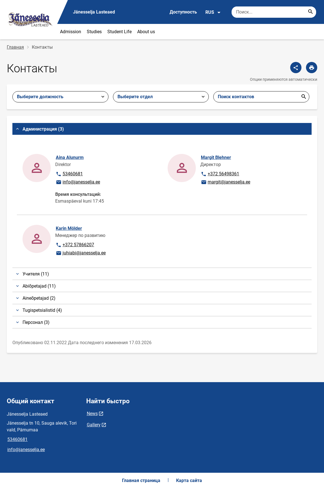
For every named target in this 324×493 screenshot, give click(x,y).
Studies (94, 31)
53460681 (73, 174)
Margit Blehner (216, 157)
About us (146, 31)
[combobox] (161, 96)
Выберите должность (40, 96)
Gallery (94, 424)
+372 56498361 (220, 174)
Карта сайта (189, 480)
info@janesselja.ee (78, 182)
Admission (70, 31)
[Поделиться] (295, 67)
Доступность (183, 12)
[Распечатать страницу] (311, 67)
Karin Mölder (69, 228)
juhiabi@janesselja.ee (81, 253)
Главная (15, 47)
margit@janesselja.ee (225, 182)
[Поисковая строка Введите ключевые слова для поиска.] (274, 12)
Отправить (304, 97)
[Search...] (310, 12)
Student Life (119, 31)
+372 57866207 (75, 245)
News (92, 413)
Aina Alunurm (70, 157)
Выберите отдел (135, 96)
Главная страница (141, 480)
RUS (213, 12)
